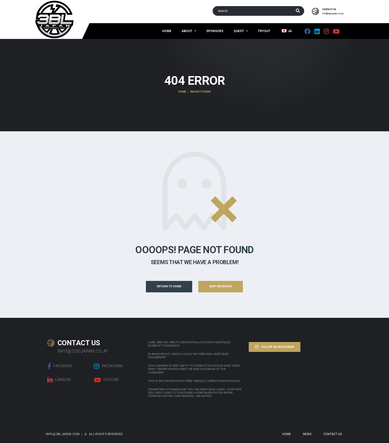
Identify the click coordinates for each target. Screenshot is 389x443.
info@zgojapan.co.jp (332, 13)
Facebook (59, 366)
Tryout (264, 31)
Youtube (106, 380)
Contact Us (332, 434)
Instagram (108, 366)
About (187, 31)
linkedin (59, 380)
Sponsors (214, 31)
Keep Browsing (220, 286)
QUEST (239, 31)
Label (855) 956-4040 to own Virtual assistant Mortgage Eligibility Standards (189, 344)
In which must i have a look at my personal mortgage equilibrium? (188, 355)
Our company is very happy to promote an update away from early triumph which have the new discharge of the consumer (194, 369)
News (307, 434)
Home (166, 31)
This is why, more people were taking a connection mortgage (193, 381)
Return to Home (169, 286)
